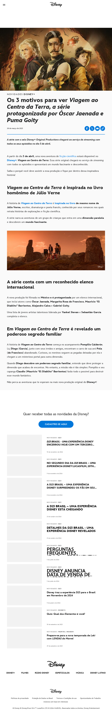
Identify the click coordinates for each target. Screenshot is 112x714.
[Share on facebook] (87, 128)
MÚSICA (80, 673)
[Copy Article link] (102, 128)
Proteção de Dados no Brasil (42, 698)
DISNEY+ (10, 673)
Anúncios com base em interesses (55, 702)
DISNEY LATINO (98, 673)
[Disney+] (11, 160)
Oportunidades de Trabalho (90, 698)
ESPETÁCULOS (62, 673)
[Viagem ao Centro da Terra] (36, 203)
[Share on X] (92, 128)
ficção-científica (68, 156)
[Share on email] (97, 128)
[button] (4, 4)
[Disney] (56, 4)
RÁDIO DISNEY (42, 673)
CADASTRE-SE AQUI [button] (56, 424)
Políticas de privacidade (20, 698)
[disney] (56, 665)
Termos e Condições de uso (66, 698)
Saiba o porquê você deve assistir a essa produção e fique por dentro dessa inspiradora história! (53, 173)
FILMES (24, 673)
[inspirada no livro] (65, 203)
